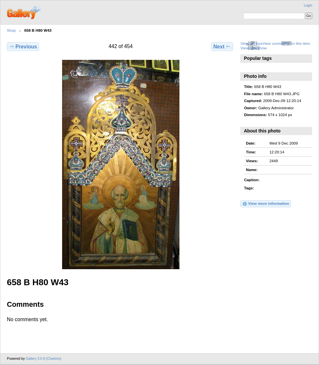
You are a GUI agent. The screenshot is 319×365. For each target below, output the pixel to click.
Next (222, 46)
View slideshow (254, 48)
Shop (11, 30)
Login (308, 5)
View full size (251, 43)
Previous (23, 46)
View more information (265, 203)
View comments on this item (286, 43)
